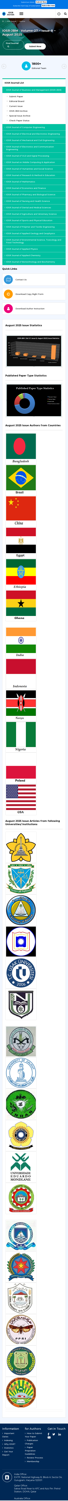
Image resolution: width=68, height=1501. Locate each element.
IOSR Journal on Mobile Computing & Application (30, 162)
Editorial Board (15, 101)
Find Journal (12, 44)
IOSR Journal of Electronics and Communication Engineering (29, 148)
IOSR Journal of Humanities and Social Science (29, 169)
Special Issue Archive (18, 116)
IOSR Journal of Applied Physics (21, 249)
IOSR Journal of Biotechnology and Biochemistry (30, 262)
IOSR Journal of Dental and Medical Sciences (28, 207)
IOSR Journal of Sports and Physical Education (28, 220)
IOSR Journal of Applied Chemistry (22, 255)
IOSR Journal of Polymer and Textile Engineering (30, 227)
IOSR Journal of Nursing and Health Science (27, 201)
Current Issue (15, 106)
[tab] (34, 327)
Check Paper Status (18, 120)
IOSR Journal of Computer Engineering (25, 127)
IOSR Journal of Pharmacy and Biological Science (30, 194)
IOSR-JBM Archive (17, 111)
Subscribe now (48, 6)
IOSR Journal (11, 21)
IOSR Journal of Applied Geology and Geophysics (30, 233)
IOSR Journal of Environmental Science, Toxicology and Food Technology (33, 241)
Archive (22, 21)
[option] (34, 3)
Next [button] (59, 67)
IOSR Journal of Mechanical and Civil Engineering (29, 140)
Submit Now (41, 2)
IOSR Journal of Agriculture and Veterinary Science (31, 214)
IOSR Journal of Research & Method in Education (30, 175)
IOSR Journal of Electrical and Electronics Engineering (32, 134)
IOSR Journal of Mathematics (20, 181)
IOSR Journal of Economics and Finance (25, 188)
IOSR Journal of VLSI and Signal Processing (27, 156)
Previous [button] (9, 67)
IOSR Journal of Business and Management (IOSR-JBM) (33, 90)
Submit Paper (15, 96)
